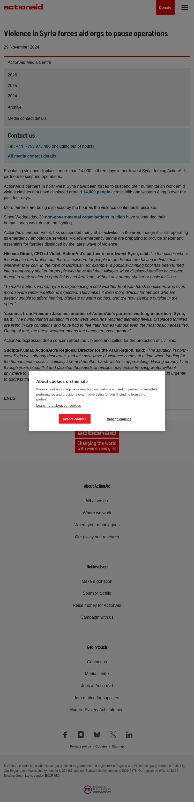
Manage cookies (119, 419)
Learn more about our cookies (58, 405)
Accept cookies (74, 419)
